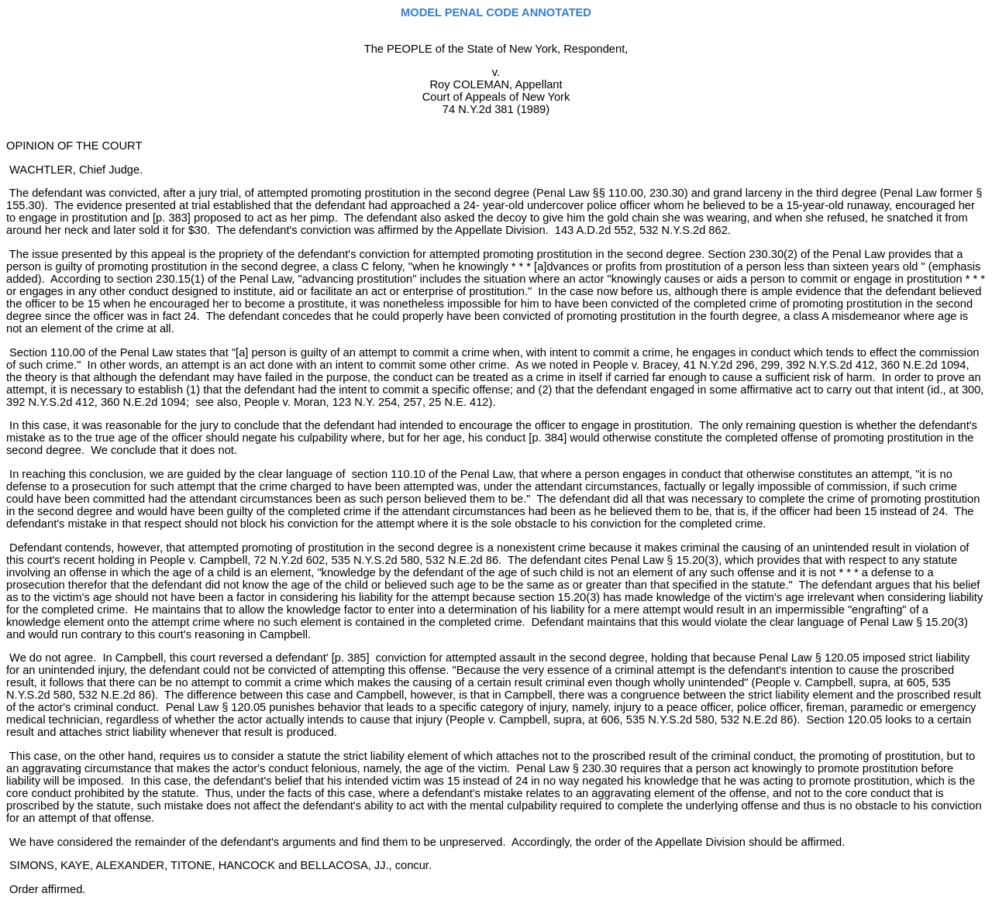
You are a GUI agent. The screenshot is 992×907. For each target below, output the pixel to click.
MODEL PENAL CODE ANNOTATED (496, 12)
